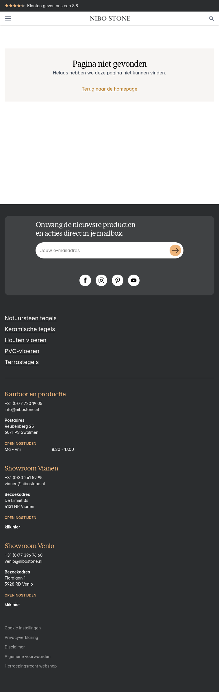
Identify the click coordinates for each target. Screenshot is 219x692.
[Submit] (175, 250)
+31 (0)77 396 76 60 (23, 555)
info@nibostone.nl (22, 409)
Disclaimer (15, 646)
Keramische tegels (30, 329)
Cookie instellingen (23, 627)
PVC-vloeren (22, 351)
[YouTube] (134, 280)
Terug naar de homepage (110, 89)
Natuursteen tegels (31, 318)
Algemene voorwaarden (28, 656)
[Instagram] (101, 280)
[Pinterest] (117, 280)
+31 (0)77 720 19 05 (23, 403)
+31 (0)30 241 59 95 (23, 477)
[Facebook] (85, 280)
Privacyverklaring (21, 637)
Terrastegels (22, 362)
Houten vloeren (26, 340)
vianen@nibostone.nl (25, 483)
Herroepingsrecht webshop (31, 665)
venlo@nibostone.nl (23, 561)
